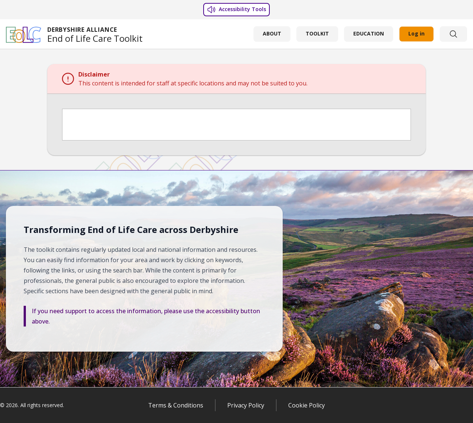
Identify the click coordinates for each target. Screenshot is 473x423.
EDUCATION (368, 33)
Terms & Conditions (175, 405)
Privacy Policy (245, 405)
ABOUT (272, 33)
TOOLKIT (317, 33)
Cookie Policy (306, 405)
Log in (416, 33)
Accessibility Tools (236, 9)
